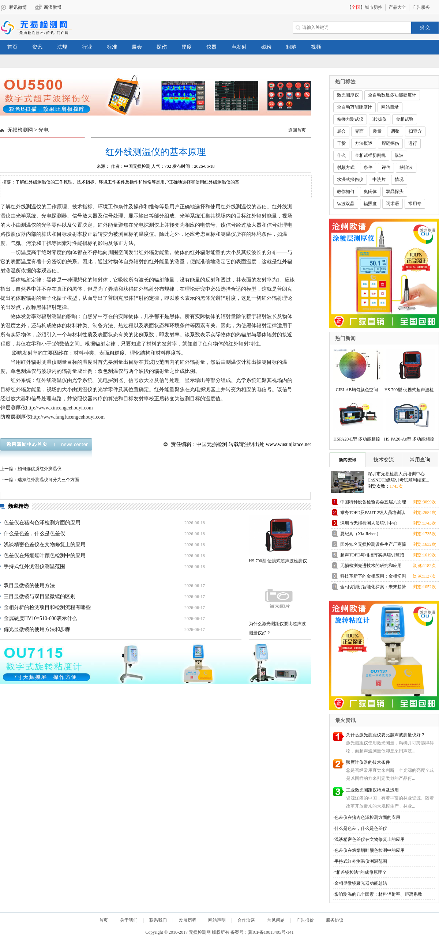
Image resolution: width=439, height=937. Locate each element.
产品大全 (397, 7)
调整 (395, 131)
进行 (412, 143)
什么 (341, 155)
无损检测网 (20, 130)
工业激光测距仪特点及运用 (372, 790)
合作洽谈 (246, 920)
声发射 (239, 47)
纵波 (399, 155)
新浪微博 (52, 7)
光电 (43, 130)
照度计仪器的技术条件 (368, 762)
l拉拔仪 (379, 119)
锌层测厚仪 (13, 408)
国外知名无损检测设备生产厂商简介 (373, 545)
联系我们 (158, 920)
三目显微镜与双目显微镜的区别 (39, 596)
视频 (316, 47)
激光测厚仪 (348, 95)
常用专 (414, 203)
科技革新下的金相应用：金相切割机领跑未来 (373, 577)
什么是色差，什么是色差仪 (34, 533)
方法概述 (363, 143)
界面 (359, 131)
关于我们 (129, 920)
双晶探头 (395, 191)
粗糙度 (117, 353)
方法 (128, 243)
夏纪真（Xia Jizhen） (360, 533)
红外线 (18, 206)
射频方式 (345, 167)
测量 (180, 261)
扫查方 (415, 131)
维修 (154, 206)
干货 (341, 143)
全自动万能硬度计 (354, 107)
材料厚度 (165, 353)
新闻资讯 (347, 459)
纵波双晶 (345, 203)
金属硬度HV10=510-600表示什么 (40, 618)
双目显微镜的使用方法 (29, 585)
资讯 (37, 47)
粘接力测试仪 (350, 119)
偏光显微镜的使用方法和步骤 (37, 629)
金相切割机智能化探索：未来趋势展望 (373, 588)
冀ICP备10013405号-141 (271, 932)
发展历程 (187, 920)
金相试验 (404, 119)
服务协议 (335, 920)
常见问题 (276, 920)
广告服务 (421, 7)
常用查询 (420, 459)
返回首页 (297, 130)
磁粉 (266, 47)
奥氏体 (370, 191)
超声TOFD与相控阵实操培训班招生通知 (372, 556)
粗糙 (291, 47)
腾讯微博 (18, 7)
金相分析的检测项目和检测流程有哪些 (47, 607)
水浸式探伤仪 (350, 179)
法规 (62, 47)
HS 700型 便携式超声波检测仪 (278, 560)
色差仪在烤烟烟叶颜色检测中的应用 (45, 555)
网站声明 (217, 920)
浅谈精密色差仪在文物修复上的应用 (45, 544)
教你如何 (345, 191)
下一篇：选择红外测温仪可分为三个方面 (39, 479)
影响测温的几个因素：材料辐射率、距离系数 (378, 894)
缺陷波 (406, 167)
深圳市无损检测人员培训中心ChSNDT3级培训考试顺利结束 (369, 524)
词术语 (392, 203)
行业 (87, 47)
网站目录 (390, 107)
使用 (215, 206)
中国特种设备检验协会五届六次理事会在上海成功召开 (373, 503)
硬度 (186, 47)
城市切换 (373, 7)
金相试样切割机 (370, 155)
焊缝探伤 (390, 143)
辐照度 (370, 203)
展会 (137, 47)
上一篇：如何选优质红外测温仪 (30, 468)
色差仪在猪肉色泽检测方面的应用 (42, 522)
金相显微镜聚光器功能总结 (360, 883)
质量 (377, 131)
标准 (112, 47)
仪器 (211, 47)
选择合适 (231, 289)
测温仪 (33, 206)
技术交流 (384, 459)
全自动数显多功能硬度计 (392, 95)
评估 (386, 167)
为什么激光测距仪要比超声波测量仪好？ (385, 734)
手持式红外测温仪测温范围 (34, 566)
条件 (368, 167)
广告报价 (305, 920)
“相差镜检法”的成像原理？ (360, 872)
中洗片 (379, 179)
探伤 (162, 47)
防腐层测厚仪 (15, 417)
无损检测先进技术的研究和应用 (371, 565)
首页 (12, 47)
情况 (399, 179)
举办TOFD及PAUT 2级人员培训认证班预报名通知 (372, 514)
